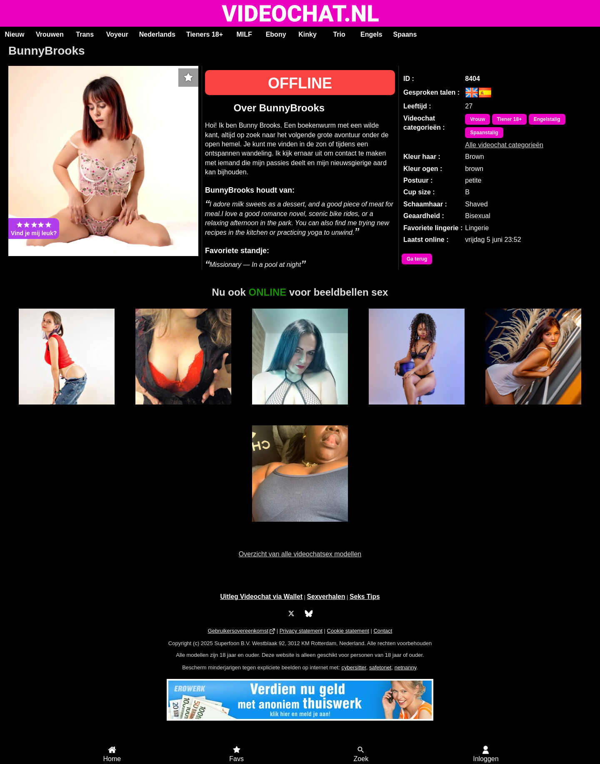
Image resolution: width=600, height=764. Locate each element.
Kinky (307, 34)
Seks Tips (365, 596)
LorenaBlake (533, 409)
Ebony (276, 34)
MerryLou (416, 409)
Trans (85, 34)
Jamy (299, 526)
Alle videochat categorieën (504, 144)
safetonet (380, 667)
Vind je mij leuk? (34, 228)
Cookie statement (348, 631)
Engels (371, 34)
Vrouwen (50, 34)
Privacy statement (301, 631)
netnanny (406, 667)
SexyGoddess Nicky (183, 409)
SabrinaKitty (66, 409)
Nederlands (157, 34)
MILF (244, 34)
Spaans (405, 34)
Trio (339, 34)
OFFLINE (300, 83)
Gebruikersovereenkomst (238, 631)
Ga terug (417, 259)
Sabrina (300, 409)
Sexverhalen (326, 596)
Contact (382, 631)
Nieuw (14, 34)
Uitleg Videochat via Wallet (261, 596)
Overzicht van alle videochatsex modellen (300, 554)
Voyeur (117, 34)
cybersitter (353, 667)
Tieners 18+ (204, 34)
